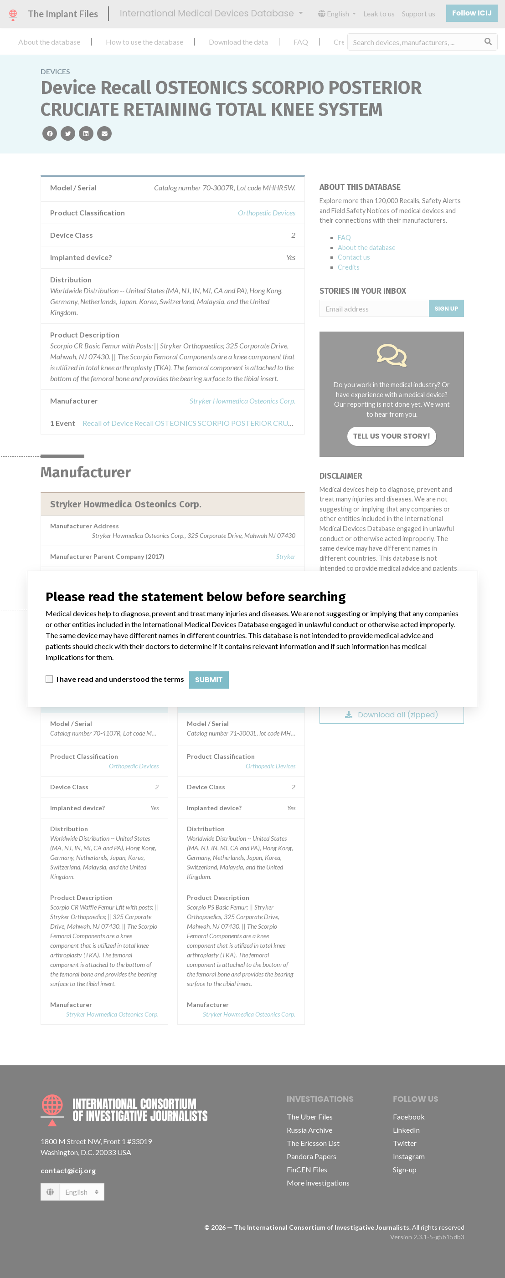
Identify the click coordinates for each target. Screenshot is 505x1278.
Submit (209, 680)
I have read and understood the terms (120, 679)
